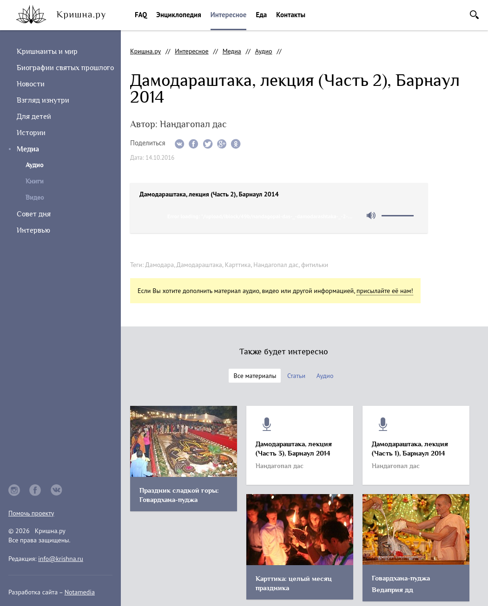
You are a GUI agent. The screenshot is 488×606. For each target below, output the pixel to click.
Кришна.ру (145, 51)
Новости (31, 84)
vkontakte (57, 490)
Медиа (28, 149)
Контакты (290, 14)
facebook (35, 490)
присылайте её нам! (384, 291)
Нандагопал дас (275, 265)
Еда (261, 14)
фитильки (314, 265)
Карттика (238, 265)
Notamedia (80, 592)
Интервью (33, 230)
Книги (35, 181)
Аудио (263, 51)
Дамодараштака (199, 265)
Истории (31, 133)
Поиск (474, 14)
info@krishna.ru (60, 558)
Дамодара (159, 265)
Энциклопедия (178, 14)
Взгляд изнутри (43, 100)
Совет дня (34, 214)
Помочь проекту (31, 513)
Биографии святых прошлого (65, 68)
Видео (35, 197)
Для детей (34, 116)
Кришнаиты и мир (47, 51)
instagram (14, 490)
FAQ (141, 14)
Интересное (229, 14)
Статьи (296, 375)
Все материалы (254, 375)
